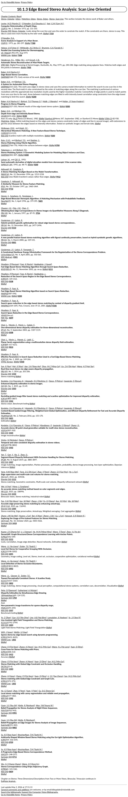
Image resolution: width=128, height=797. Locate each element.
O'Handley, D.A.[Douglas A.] (34, 23)
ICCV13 (4, 622)
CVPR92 (4, 133)
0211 (51, 269)
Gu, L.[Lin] (59, 516)
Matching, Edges (29, 19)
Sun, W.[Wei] (24, 501)
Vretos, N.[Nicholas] (9, 440)
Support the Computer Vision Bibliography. (40, 792)
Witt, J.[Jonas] (7, 632)
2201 (11, 554)
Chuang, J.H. (6, 208)
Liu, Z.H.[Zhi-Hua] (68, 366)
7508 (20, 55)
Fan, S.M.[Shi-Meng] (9, 501)
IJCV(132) (5, 521)
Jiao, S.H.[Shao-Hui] (32, 366)
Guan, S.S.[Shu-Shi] (9, 705)
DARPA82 (5, 87)
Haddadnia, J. (40, 274)
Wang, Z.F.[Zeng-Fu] (30, 764)
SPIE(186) (5, 65)
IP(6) (3, 186)
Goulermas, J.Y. (7, 220)
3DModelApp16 (7, 595)
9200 (53, 135)
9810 (11, 347)
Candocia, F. (18, 169)
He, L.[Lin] (73, 472)
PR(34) (4, 225)
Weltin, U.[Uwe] (21, 632)
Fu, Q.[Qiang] (49, 501)
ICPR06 (4, 769)
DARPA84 (5, 155)
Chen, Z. (25, 208)
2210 (14, 494)
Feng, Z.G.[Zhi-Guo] (28, 472)
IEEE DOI (4, 135)
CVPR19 (4, 566)
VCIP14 (4, 430)
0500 (22, 362)
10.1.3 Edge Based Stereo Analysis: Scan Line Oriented (64, 9)
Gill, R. (17, 159)
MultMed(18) (6, 416)
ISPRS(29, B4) (6, 164)
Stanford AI (49, 118)
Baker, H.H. (5, 82)
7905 (29, 67)
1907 (11, 462)
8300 (68, 106)
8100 (25, 116)
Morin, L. (22, 325)
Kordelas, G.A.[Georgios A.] (12, 381)
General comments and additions (15, 789)
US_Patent (5, 53)
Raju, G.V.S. (6, 140)
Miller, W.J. (20, 60)
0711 (14, 757)
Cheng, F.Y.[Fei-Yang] (9, 647)
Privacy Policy (26, 2)
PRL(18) (4, 213)
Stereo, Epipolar (8, 19)
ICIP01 (3, 279)
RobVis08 (5, 725)
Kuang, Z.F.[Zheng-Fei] (10, 532)
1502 (11, 401)
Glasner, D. (15, 575)
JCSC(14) (4, 359)
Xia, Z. (17, 454)
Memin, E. (13, 325)
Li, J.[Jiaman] (26, 532)
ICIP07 (3, 740)
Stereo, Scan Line (56, 19)
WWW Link (6, 55)
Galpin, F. (31, 325)
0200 (20, 296)
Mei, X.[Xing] (17, 366)
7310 (51, 33)
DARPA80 (5, 77)
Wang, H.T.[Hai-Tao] (85, 366)
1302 (14, 639)
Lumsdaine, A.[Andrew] (57, 617)
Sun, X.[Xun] (6, 366)
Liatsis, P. (18, 220)
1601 (11, 418)
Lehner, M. (5, 159)
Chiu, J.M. (17, 208)
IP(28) (3, 459)
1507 (11, 610)
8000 (48, 77)
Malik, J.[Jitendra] (50, 101)
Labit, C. (30, 339)
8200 (34, 97)
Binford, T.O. (20, 82)
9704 (38, 213)
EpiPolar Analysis (8, 781)
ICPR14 (4, 652)
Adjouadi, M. (6, 169)
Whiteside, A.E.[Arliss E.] (30, 48)
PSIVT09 (4, 710)
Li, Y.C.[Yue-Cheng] (55, 676)
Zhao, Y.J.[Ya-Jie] (73, 532)
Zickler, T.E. (25, 575)
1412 (11, 654)
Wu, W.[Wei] (73, 501)
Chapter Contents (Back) (11, 16)
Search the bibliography (11, 792)
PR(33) (4, 240)
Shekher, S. (35, 140)
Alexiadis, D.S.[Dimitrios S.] (36, 381)
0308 (11, 332)
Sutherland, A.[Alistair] (27, 590)
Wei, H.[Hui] (6, 486)
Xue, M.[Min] (61, 501)
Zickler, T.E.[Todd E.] (28, 546)
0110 (14, 228)
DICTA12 (4, 666)
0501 (15, 257)
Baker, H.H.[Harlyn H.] (10, 72)
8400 (26, 155)
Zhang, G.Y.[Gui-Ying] (59, 472)
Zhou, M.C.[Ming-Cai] (51, 366)
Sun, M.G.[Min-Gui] (42, 647)
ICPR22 (4, 537)
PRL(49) (4, 371)
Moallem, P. (6, 288)
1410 (14, 374)
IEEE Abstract (6, 257)
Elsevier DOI (6, 31)
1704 (14, 598)
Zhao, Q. (24, 454)
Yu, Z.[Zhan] (6, 617)
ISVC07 (4, 754)
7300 (33, 43)
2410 (14, 523)
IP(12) (3, 330)
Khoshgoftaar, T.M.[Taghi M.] (30, 735)
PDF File (4, 318)
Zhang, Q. (75, 425)
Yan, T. (3, 454)
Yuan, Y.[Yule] (32, 691)
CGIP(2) (4, 28)
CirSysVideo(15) (7, 254)
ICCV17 (4, 581)
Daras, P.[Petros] (56, 381)
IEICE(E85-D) (6, 269)
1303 (11, 669)
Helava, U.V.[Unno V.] (10, 48)
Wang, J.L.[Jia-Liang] (9, 546)
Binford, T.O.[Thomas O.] (31, 101)
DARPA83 (5, 106)
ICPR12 (4, 637)
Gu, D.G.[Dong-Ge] (46, 691)
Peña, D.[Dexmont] (9, 590)
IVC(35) (4, 386)
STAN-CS (108, 118)
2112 (14, 479)
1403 (11, 625)
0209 (11, 318)
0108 (11, 281)
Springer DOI (6, 523)
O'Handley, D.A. (7, 38)
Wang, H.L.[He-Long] (61, 647)
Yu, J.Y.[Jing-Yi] (74, 617)
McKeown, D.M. (8, 128)
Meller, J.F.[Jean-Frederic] (73, 101)
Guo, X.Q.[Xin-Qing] (20, 617)
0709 (11, 742)
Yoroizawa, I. (27, 196)
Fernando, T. (28, 249)
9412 (58, 177)
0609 (11, 771)
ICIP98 (3, 344)
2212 (11, 539)
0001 (14, 242)
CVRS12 (4, 696)
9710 (11, 189)
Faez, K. (15, 288)
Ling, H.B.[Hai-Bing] (38, 617)
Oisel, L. (4, 325)
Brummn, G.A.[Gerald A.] (52, 48)
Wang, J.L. (5, 575)
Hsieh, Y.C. (23, 128)
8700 (57, 145)
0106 (54, 305)
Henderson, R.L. (7, 60)
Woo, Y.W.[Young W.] (44, 705)
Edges (18, 19)
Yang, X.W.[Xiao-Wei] (10, 472)
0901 (14, 713)
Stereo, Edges (42, 19)
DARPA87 (5, 145)
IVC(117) (4, 477)
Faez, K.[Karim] (26, 264)
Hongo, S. (5, 196)
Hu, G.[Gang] (6, 691)
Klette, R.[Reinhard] (26, 705)
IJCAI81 (4, 116)
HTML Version (7, 362)
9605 (40, 201)
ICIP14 (3, 398)
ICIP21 (3, 551)
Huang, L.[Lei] (25, 516)
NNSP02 (4, 293)
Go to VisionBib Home (10, 2)
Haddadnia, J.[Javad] (43, 264)
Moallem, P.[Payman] (10, 264)
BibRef (46, 33)
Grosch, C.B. (34, 60)
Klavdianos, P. (46, 425)
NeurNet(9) (6, 201)
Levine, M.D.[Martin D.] (11, 23)
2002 (11, 568)
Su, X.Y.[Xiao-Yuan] (9, 735)
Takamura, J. (6, 150)
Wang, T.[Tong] (59, 532)
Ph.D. (15, 118)
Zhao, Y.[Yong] (43, 472)
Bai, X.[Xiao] (37, 516)
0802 (14, 727)
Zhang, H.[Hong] (26, 647)
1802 (11, 583)
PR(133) (4, 491)
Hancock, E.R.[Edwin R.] (75, 516)
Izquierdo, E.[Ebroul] (72, 381)
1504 (11, 433)
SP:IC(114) (5, 506)
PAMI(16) (5, 174)
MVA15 (4, 608)
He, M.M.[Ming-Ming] (42, 532)
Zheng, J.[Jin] (36, 501)
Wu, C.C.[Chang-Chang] (11, 764)
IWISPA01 (5, 305)
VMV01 (4, 315)
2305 (14, 508)
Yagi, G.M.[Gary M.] (55, 23)
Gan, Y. (10, 454)
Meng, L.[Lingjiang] (20, 486)
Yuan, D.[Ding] (77, 647)
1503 (14, 388)
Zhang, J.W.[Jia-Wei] (9, 516)
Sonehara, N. (15, 196)
